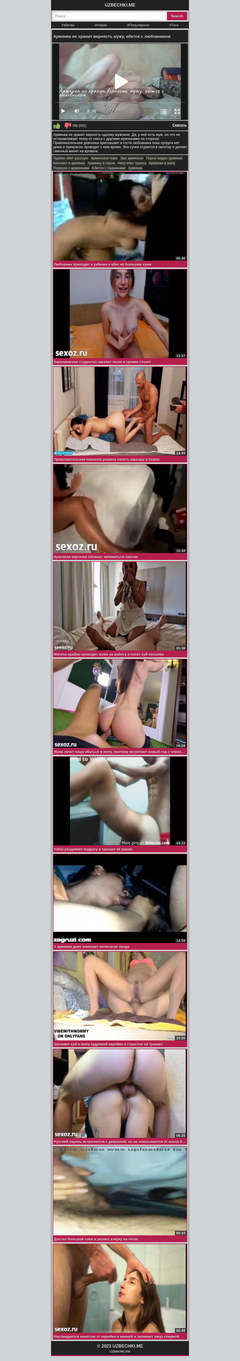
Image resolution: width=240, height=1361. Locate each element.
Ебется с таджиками (108, 168)
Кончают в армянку (69, 163)
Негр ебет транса (132, 163)
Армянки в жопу (162, 163)
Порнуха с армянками (71, 168)
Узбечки (68, 25)
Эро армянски (131, 158)
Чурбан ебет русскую (70, 158)
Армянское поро (104, 158)
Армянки (135, 168)
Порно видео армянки (164, 158)
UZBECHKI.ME (120, 5)
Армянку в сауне (101, 163)
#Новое (100, 25)
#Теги (174, 25)
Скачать (179, 125)
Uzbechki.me (120, 1351)
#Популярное (138, 25)
